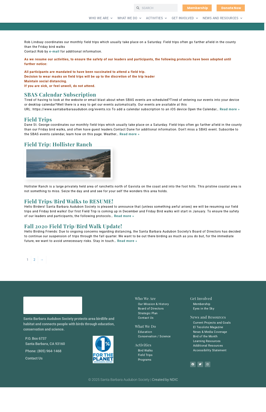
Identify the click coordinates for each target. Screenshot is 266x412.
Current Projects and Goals (212, 323)
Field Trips (38, 119)
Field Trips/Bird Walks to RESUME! (68, 201)
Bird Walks (146, 351)
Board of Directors (151, 309)
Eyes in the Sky (204, 309)
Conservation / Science (155, 337)
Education (145, 332)
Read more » (230, 109)
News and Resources (222, 18)
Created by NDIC (165, 381)
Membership (202, 304)
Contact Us (146, 318)
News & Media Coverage (211, 332)
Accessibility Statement (210, 351)
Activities (156, 18)
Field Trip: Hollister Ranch (58, 144)
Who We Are (101, 18)
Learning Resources (207, 341)
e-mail (54, 51)
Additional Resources (208, 346)
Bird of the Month (206, 337)
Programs (145, 360)
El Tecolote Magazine (209, 327)
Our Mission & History (154, 304)
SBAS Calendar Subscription (60, 94)
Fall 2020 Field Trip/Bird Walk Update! (73, 226)
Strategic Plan (148, 313)
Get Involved (185, 18)
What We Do (129, 18)
